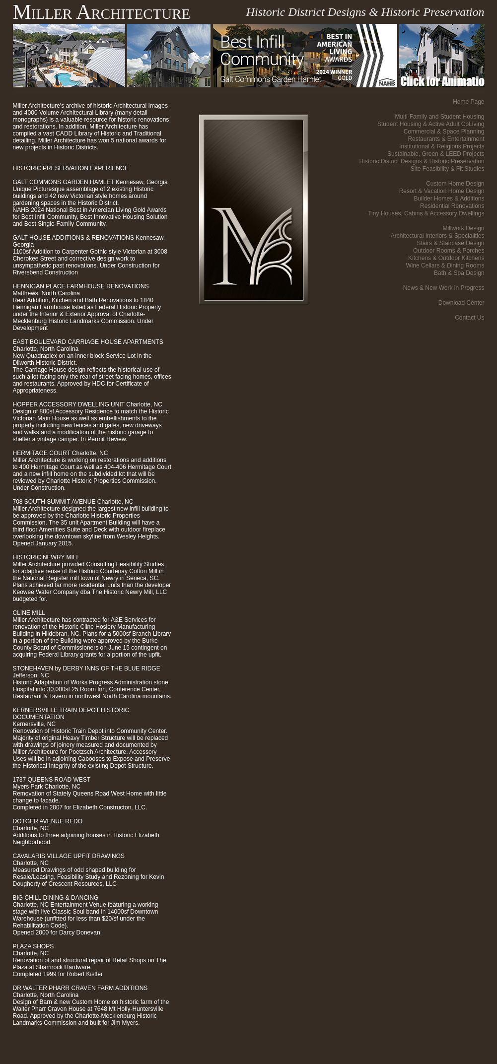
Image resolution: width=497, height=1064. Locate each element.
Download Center (461, 302)
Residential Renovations (452, 205)
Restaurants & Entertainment (446, 138)
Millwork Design (463, 228)
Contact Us (469, 317)
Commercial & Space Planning (444, 131)
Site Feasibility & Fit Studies (448, 168)
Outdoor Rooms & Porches (448, 250)
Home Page (468, 101)
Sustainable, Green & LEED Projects (435, 153)
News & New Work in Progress (444, 287)
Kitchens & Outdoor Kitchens (446, 258)
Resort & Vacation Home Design (442, 191)
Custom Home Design (455, 183)
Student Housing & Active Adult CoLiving (430, 124)
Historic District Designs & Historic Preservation (421, 161)
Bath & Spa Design (459, 272)
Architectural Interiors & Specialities (438, 235)
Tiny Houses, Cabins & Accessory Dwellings (426, 213)
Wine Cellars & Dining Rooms (445, 265)
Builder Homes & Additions (449, 198)
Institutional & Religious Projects (441, 146)
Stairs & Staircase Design (450, 243)
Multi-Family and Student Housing (439, 116)
